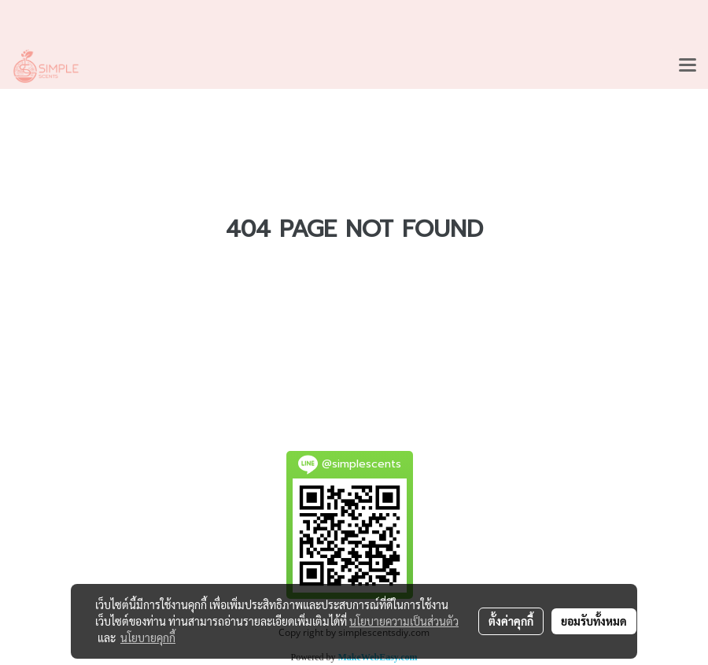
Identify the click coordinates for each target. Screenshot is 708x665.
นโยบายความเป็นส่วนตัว (404, 621)
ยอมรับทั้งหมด (594, 621)
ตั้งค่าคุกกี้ (511, 621)
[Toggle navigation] (687, 66)
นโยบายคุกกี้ (147, 637)
